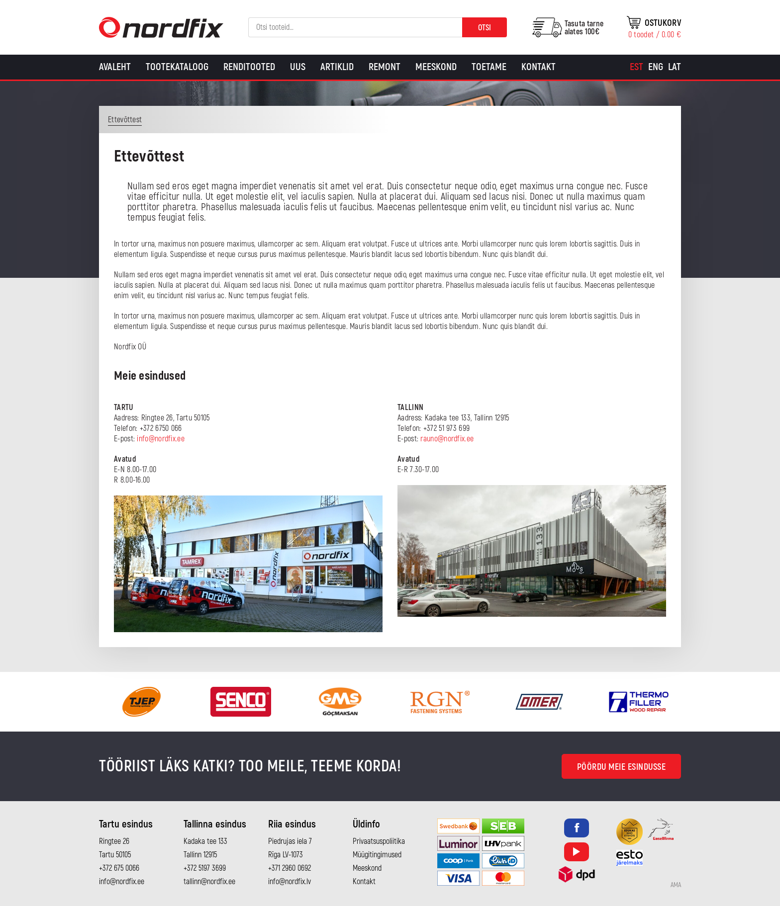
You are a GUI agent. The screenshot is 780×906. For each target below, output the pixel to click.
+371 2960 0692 (289, 868)
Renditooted (249, 67)
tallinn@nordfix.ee (209, 882)
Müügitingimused (377, 855)
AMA (676, 885)
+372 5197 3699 (205, 868)
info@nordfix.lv (289, 882)
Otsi (484, 28)
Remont (384, 67)
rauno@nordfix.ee (447, 439)
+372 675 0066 (119, 868)
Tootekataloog (177, 67)
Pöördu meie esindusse (621, 767)
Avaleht (115, 67)
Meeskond (436, 67)
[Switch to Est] (636, 67)
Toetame (489, 67)
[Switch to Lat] (674, 67)
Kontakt (538, 67)
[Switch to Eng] (655, 67)
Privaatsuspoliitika (379, 841)
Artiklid (337, 67)
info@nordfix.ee (161, 439)
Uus (297, 67)
